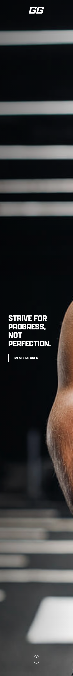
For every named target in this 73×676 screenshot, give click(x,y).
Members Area (26, 358)
